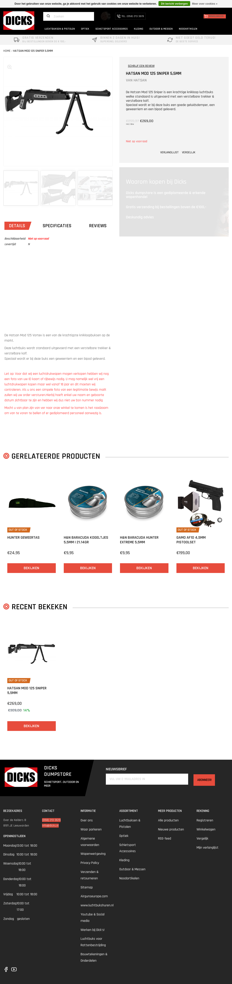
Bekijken (31, 568)
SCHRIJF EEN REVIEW (141, 66)
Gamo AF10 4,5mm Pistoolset (191, 540)
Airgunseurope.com (94, 896)
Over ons (87, 820)
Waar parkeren (91, 829)
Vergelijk (202, 838)
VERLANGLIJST (169, 152)
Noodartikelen (129, 878)
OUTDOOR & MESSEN (161, 29)
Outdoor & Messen (132, 869)
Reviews (97, 226)
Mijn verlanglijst (207, 847)
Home (7, 51)
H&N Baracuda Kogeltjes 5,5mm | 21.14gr (86, 540)
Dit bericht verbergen (174, 3)
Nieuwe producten (171, 829)
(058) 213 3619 (51, 820)
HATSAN (140, 80)
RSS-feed (164, 838)
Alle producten (168, 820)
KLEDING (138, 29)
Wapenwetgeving (93, 853)
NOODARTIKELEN (188, 29)
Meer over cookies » (204, 3)
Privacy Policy (90, 863)
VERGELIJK (188, 152)
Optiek (123, 836)
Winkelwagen (206, 829)
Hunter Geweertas (23, 537)
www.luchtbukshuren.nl (97, 905)
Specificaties (57, 226)
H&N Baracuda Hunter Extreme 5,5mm (139, 540)
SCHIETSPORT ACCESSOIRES (111, 29)
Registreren (205, 820)
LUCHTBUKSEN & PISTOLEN (59, 29)
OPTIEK (85, 29)
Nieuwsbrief (113, 769)
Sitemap (87, 887)
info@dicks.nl (50, 826)
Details (17, 226)
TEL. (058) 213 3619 (130, 16)
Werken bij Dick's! (92, 930)
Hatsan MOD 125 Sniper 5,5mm (33, 51)
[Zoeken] (68, 16)
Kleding (124, 860)
